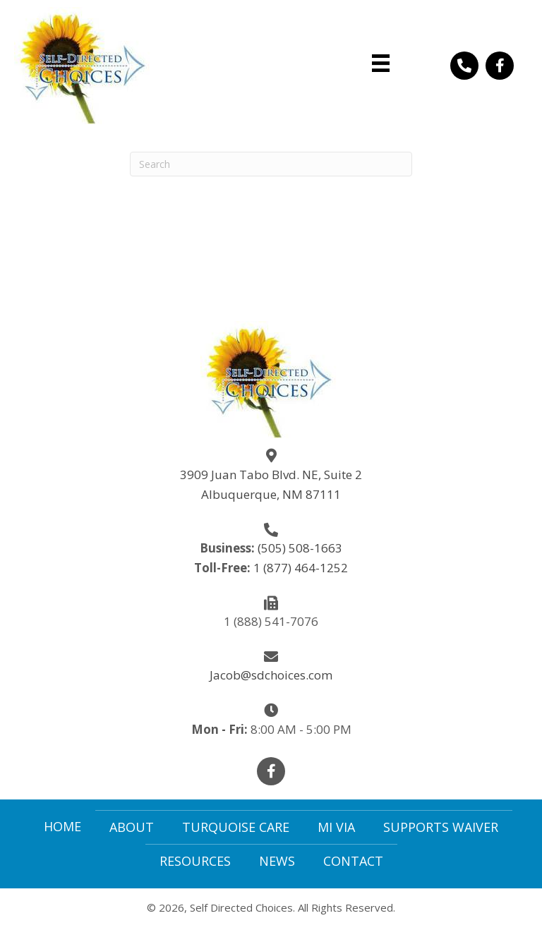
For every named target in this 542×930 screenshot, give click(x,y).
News (277, 860)
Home (62, 826)
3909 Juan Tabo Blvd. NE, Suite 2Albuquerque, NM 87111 (271, 484)
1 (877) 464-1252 (300, 568)
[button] (464, 66)
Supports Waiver (440, 827)
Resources (195, 860)
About (131, 827)
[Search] (271, 164)
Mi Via (336, 827)
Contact (353, 860)
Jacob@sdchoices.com (271, 675)
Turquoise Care (235, 827)
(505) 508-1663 (300, 548)
